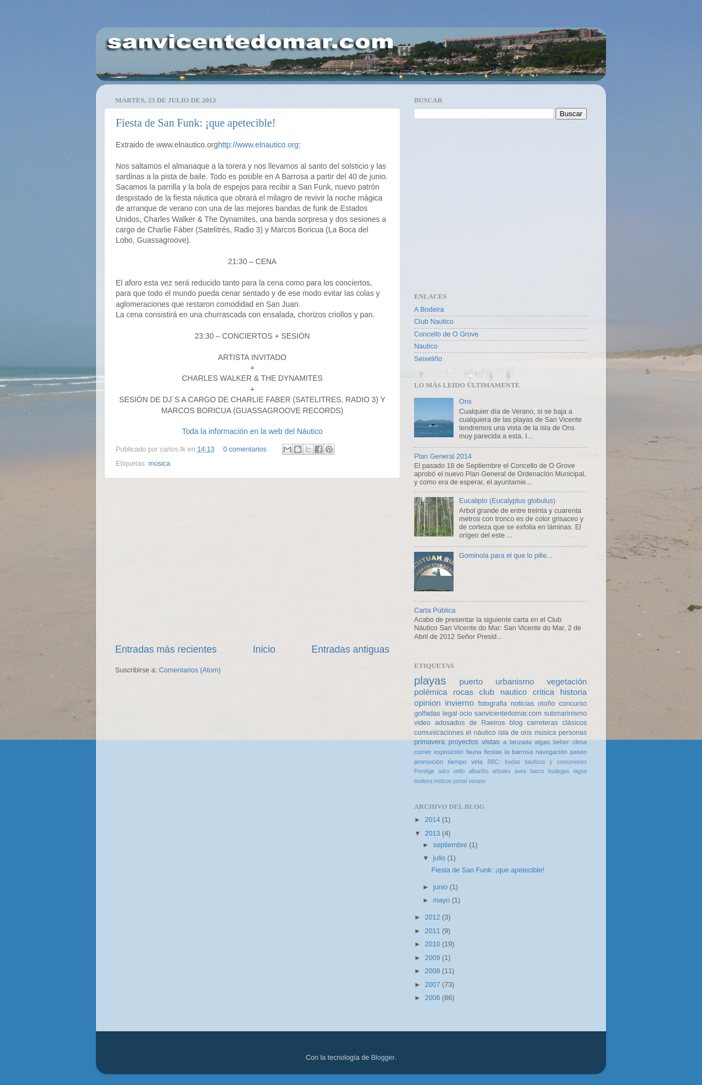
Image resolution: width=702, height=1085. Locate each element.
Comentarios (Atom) (190, 670)
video (422, 723)
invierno (459, 702)
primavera (429, 742)
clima (580, 742)
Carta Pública (435, 610)
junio (441, 887)
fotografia (492, 703)
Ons (465, 402)
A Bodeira (429, 309)
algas (542, 742)
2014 (433, 820)
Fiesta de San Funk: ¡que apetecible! (196, 123)
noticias (522, 703)
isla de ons (515, 732)
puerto (471, 681)
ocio (466, 713)
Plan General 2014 (443, 456)
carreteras (542, 723)
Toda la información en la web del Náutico (252, 431)
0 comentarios (245, 449)
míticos (442, 781)
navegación (551, 752)
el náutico (481, 732)
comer (422, 752)
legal (450, 713)
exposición (448, 752)
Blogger (382, 1057)
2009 (433, 958)
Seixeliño (428, 359)
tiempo (457, 761)
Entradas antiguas (350, 649)
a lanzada (517, 742)
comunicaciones (438, 732)
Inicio (264, 649)
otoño (547, 703)
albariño (479, 771)
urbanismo (514, 681)
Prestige (424, 771)
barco (537, 771)
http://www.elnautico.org (258, 144)
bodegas (558, 771)
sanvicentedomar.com (508, 713)
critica (543, 691)
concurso (573, 703)
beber (561, 742)
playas (430, 681)
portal (460, 781)
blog (516, 723)
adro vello (451, 771)
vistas (490, 742)
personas (572, 732)
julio (440, 858)
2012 (433, 917)
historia (573, 691)
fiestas (493, 752)
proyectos (463, 742)
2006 (433, 998)
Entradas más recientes (166, 649)
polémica (430, 691)
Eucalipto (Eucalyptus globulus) (507, 501)
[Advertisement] (252, 560)
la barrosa (519, 752)
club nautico (503, 691)
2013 (433, 833)
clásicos (574, 723)
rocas (463, 691)
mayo (442, 900)
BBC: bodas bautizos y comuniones (537, 762)
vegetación (567, 681)
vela (477, 761)
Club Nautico (434, 322)
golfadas (427, 713)
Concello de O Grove (446, 334)
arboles (501, 771)
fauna (473, 752)
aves (520, 771)
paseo (578, 752)
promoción (428, 761)
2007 (433, 985)
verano (476, 781)
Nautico (426, 346)
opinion (427, 702)
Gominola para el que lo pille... (505, 555)
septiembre (451, 845)
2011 (433, 931)
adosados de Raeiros (470, 723)
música (160, 463)
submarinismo (565, 713)
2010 (433, 944)
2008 (433, 971)
